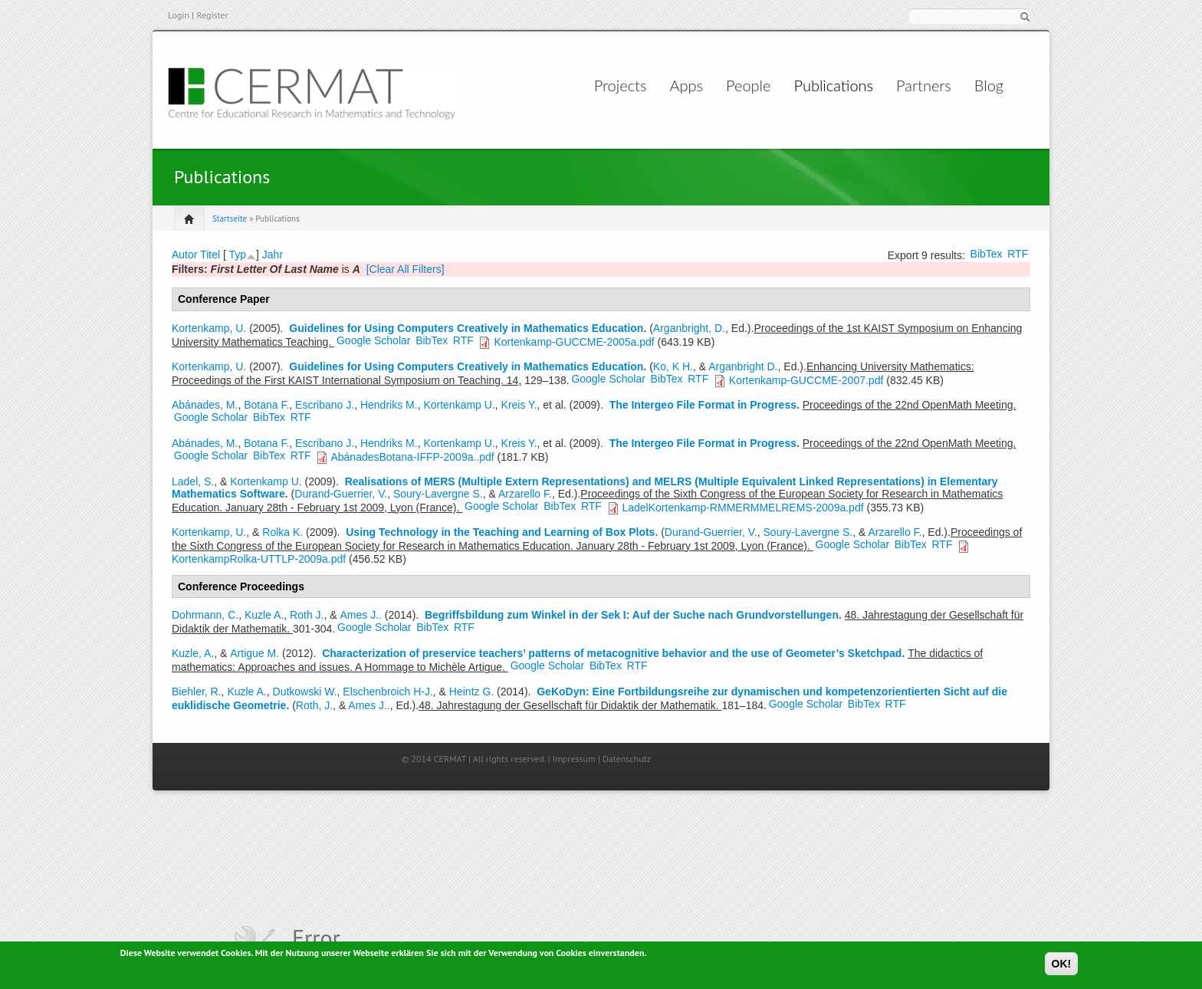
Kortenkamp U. (458, 405)
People (736, 85)
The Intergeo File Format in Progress (702, 405)
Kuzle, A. (193, 653)
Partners (914, 85)
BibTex (986, 254)
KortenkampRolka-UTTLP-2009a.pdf (259, 559)
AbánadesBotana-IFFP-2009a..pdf (412, 457)
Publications (824, 85)
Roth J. (306, 615)
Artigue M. (254, 653)
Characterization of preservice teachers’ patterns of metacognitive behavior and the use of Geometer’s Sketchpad (612, 653)
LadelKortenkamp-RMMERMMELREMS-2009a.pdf (742, 507)
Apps (659, 85)
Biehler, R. (197, 691)
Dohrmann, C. (205, 615)
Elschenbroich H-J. (388, 691)
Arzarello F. (525, 494)
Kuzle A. (264, 615)
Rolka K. (282, 532)
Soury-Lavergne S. (438, 494)
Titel (210, 254)
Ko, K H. (673, 366)
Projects (577, 85)
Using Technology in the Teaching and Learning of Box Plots (500, 532)
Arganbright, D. (689, 328)
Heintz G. (471, 691)
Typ (237, 254)
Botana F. (266, 405)
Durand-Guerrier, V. (340, 494)
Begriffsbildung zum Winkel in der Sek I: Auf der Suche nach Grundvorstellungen (632, 615)
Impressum (574, 758)
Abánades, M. (205, 405)
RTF (1017, 254)
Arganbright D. (742, 366)
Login (178, 15)
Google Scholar (374, 340)
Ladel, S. (193, 481)
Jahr (272, 254)
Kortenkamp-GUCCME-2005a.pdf (574, 342)
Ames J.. (360, 615)
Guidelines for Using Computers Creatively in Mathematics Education (466, 328)
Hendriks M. (389, 405)
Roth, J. (314, 705)
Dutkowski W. (305, 691)
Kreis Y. (519, 405)
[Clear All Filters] (405, 269)
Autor (184, 254)
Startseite (229, 218)
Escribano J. (324, 405)
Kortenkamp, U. (209, 328)
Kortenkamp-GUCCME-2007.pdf (806, 380)
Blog (978, 85)
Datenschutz (627, 758)
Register (212, 15)
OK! (1062, 964)
